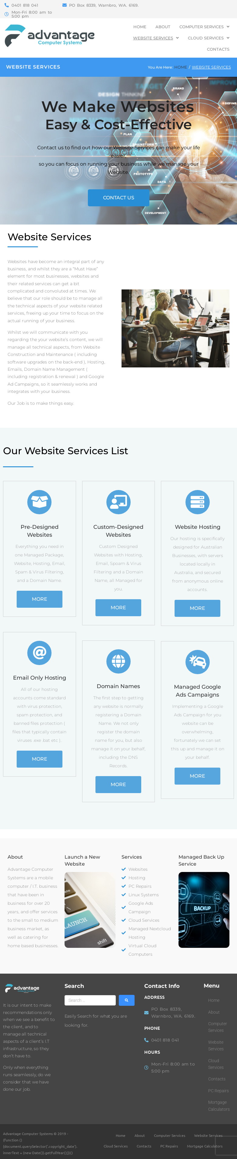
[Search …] (90, 1000)
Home (180, 67)
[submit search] (127, 1000)
